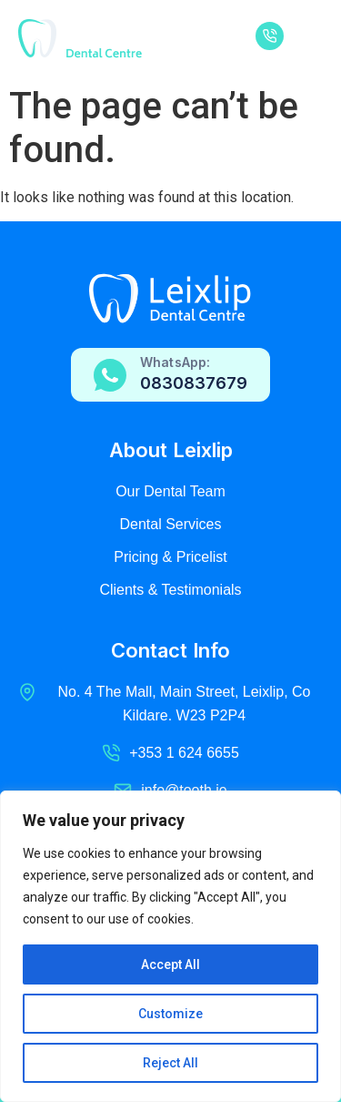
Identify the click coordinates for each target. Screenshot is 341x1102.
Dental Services (170, 524)
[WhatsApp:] (110, 375)
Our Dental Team (170, 491)
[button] (308, 39)
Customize (170, 1013)
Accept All (170, 964)
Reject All (170, 1063)
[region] (170, 946)
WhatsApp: (175, 362)
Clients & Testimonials (170, 589)
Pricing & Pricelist (170, 557)
